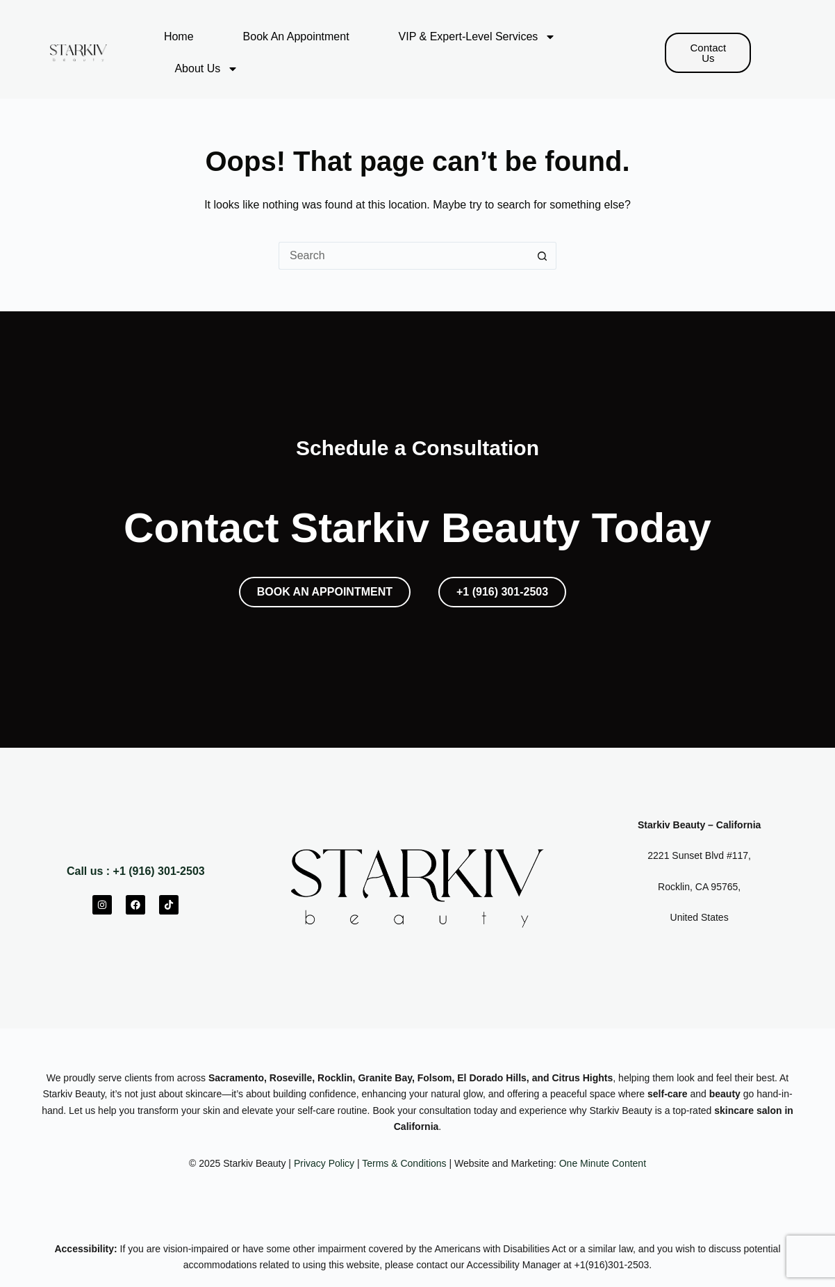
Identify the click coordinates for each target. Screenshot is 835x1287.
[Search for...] (404, 256)
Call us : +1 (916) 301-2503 (136, 871)
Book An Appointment (296, 36)
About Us (206, 68)
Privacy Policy (324, 1163)
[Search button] (542, 256)
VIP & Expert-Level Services (477, 36)
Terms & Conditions (404, 1163)
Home (179, 36)
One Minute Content (602, 1163)
